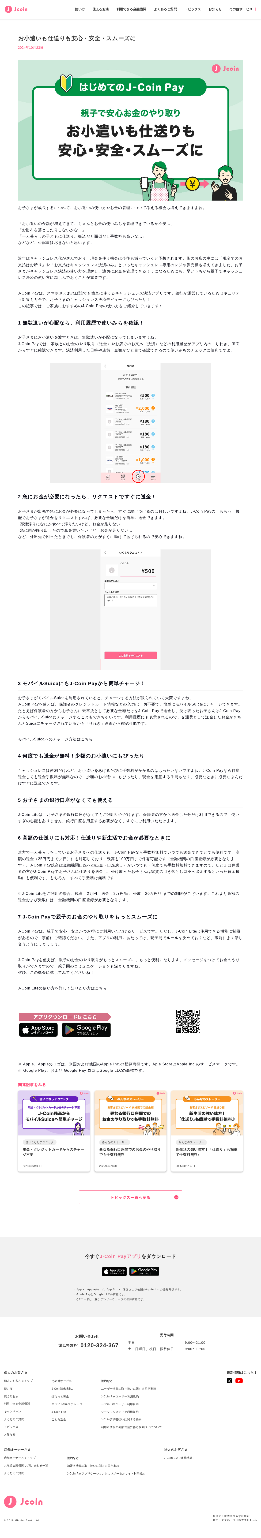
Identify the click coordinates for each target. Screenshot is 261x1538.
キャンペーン (12, 1411)
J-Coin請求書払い (63, 1388)
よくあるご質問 (165, 9)
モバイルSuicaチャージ (67, 1404)
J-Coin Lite (59, 1412)
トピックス (193, 9)
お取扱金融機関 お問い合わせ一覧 (26, 1465)
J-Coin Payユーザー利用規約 (120, 1396)
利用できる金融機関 (131, 9)
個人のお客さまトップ (18, 1380)
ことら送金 (59, 1419)
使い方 (80, 9)
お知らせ (215, 9)
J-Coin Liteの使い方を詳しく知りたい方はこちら (62, 988)
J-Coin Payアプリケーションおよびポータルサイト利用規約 (106, 1473)
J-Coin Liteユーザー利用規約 (120, 1404)
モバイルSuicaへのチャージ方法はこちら (55, 739)
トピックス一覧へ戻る (130, 1197)
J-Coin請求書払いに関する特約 (121, 1419)
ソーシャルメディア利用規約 (120, 1412)
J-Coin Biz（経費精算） (179, 1458)
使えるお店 (100, 9)
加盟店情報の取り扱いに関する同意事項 (93, 1465)
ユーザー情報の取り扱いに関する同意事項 (128, 1388)
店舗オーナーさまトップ (20, 1458)
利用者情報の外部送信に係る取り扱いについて (131, 1427)
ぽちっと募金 (60, 1396)
